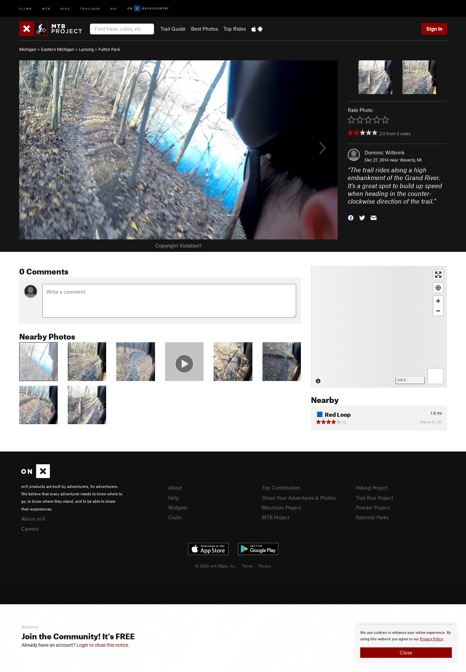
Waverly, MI (411, 160)
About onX (33, 519)
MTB (46, 8)
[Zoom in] (438, 301)
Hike (65, 8)
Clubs (175, 517)
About (175, 488)
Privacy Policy (431, 639)
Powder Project (373, 507)
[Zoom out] (438, 311)
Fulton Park (109, 49)
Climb (25, 8)
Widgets (177, 507)
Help (173, 498)
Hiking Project (372, 488)
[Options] (435, 376)
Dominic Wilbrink (385, 152)
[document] (406, 644)
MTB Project (275, 517)
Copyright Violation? (178, 245)
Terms (247, 565)
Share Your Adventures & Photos (299, 498)
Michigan (27, 49)
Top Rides (234, 29)
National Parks (372, 517)
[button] (351, 217)
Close (406, 652)
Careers (30, 529)
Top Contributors (281, 488)
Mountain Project (281, 507)
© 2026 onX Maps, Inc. (215, 565)
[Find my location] (438, 288)
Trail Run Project (374, 498)
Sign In (434, 29)
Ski (113, 8)
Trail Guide (173, 29)
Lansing (86, 49)
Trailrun (90, 8)
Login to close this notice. (102, 645)
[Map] (378, 326)
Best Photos (204, 29)
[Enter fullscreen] (438, 275)
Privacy (264, 565)
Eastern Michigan (57, 49)
